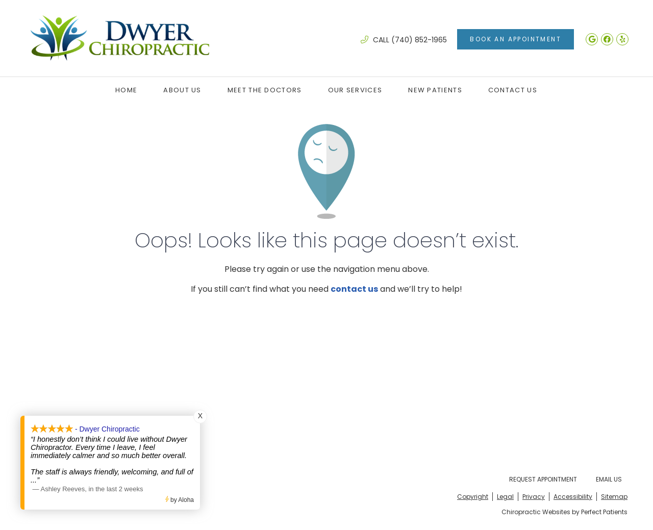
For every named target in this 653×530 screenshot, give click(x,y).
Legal (505, 496)
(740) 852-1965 (419, 40)
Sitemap (614, 496)
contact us (354, 289)
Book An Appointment (515, 39)
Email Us (609, 479)
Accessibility (573, 496)
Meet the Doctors (265, 90)
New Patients (435, 90)
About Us (182, 90)
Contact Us (512, 90)
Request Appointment (543, 479)
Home (126, 90)
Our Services (355, 90)
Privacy (533, 496)
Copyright (472, 496)
